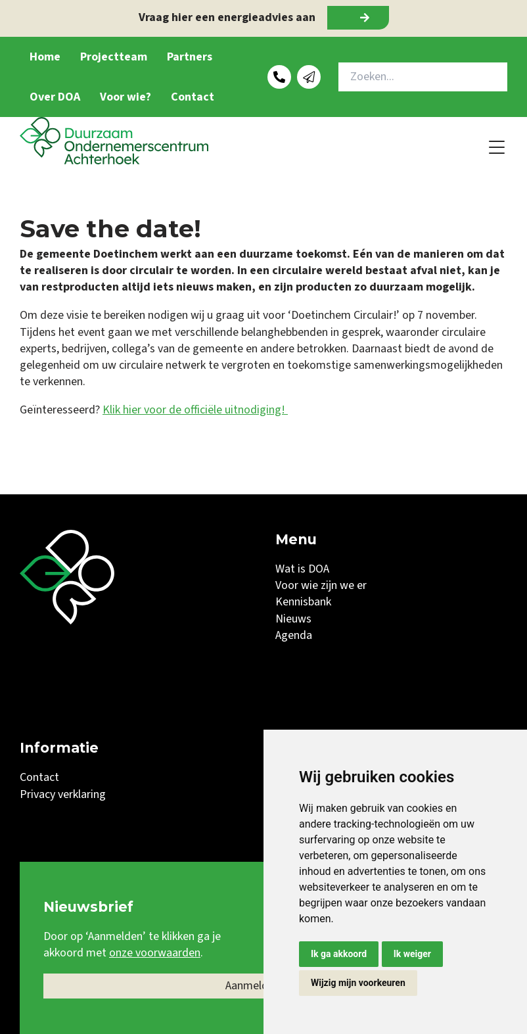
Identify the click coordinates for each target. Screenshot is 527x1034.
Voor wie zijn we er (321, 585)
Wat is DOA (302, 569)
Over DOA (55, 97)
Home (45, 57)
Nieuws (293, 619)
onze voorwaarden (154, 953)
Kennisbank (303, 602)
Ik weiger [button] (412, 954)
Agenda (293, 635)
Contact (192, 97)
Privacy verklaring (63, 794)
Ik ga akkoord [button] (339, 954)
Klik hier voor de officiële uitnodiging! (195, 410)
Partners (189, 57)
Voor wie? (125, 97)
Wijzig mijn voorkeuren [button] (358, 982)
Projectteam (113, 57)
